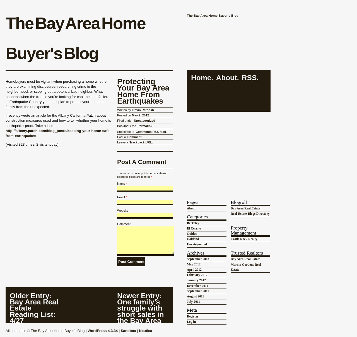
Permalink (145, 126)
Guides (192, 234)
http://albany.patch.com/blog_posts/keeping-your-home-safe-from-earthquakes (58, 133)
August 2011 (195, 296)
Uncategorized (144, 120)
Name (121, 183)
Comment (134, 137)
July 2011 (193, 302)
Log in (191, 322)
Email (121, 197)
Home (201, 78)
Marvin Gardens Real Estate (246, 267)
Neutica (145, 331)
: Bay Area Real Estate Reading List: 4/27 (34, 308)
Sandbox (128, 331)
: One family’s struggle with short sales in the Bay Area (140, 308)
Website (122, 210)
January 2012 (196, 280)
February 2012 (197, 275)
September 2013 (198, 259)
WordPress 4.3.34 (103, 331)
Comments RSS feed (151, 131)
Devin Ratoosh (143, 110)
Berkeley (193, 223)
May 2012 (194, 264)
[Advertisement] (229, 150)
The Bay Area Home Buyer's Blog (76, 38)
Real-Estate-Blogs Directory (250, 214)
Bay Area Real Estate (245, 208)
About (226, 78)
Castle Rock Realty (244, 239)
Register (193, 316)
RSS (249, 78)
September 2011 (198, 291)
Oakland (193, 239)
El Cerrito (194, 228)
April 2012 (194, 270)
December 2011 (197, 286)
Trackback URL (140, 142)
